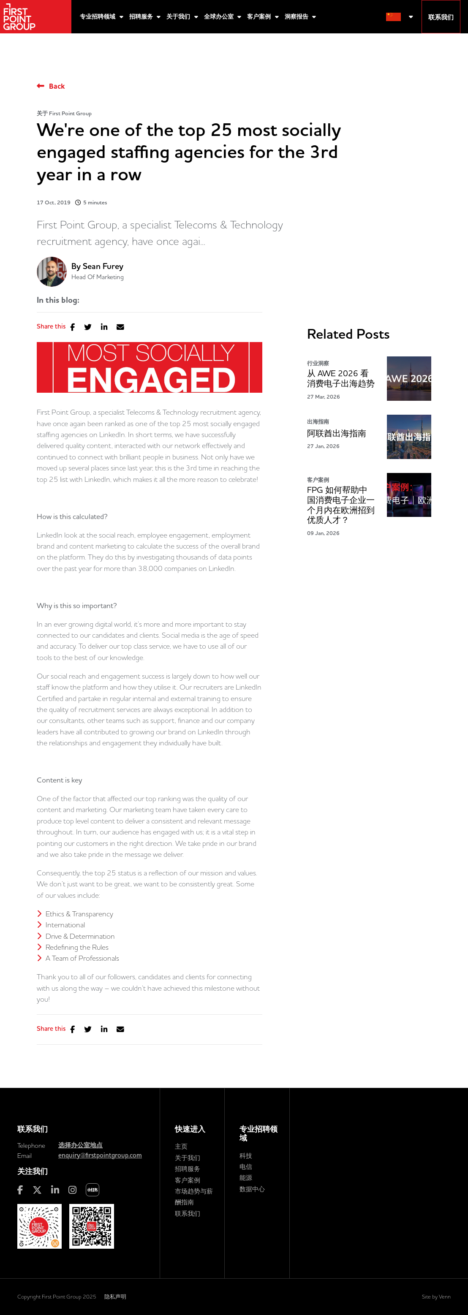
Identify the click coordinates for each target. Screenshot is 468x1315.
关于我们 (179, 17)
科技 (245, 1156)
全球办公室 (219, 17)
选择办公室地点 (80, 1145)
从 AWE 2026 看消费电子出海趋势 (341, 379)
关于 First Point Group (64, 113)
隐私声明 (115, 1296)
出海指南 (318, 421)
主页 (181, 1146)
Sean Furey (103, 266)
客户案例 (259, 17)
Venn (445, 1296)
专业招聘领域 (98, 17)
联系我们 (187, 1213)
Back (57, 86)
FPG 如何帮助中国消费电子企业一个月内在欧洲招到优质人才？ (341, 505)
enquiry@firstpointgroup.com (100, 1155)
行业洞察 (318, 363)
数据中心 (252, 1189)
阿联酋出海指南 (336, 433)
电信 (245, 1167)
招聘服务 (142, 17)
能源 (245, 1178)
